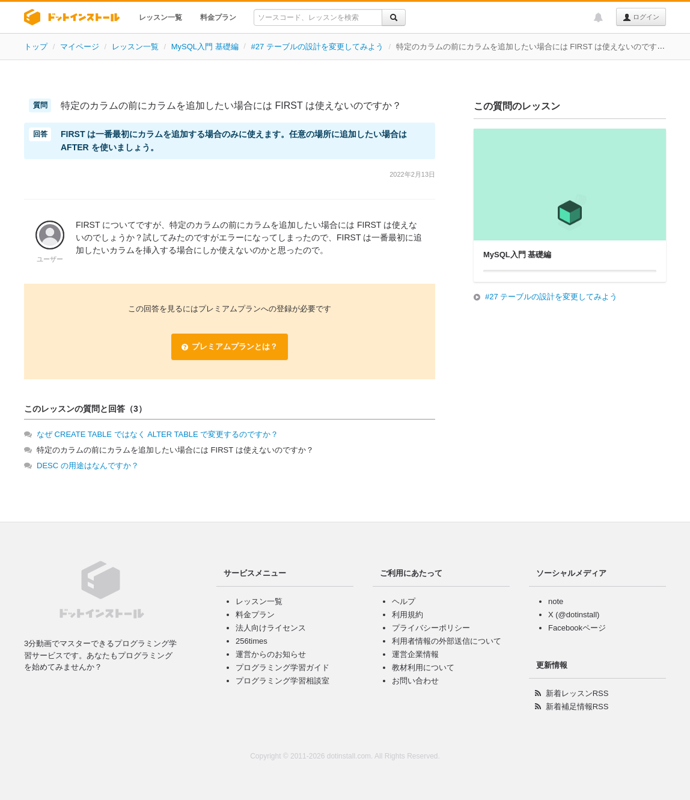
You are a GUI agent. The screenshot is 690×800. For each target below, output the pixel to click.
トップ (35, 46)
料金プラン (218, 17)
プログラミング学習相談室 (282, 680)
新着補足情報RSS (577, 706)
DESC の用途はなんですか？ (88, 465)
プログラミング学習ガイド (282, 667)
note (555, 601)
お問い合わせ (415, 680)
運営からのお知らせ (271, 654)
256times (251, 641)
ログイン (641, 17)
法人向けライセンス (271, 627)
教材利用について (423, 667)
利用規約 (407, 614)
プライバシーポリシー (431, 627)
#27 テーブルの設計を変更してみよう (317, 46)
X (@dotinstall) (573, 614)
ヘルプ (403, 601)
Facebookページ (577, 627)
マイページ (79, 46)
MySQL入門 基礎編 (205, 46)
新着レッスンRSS (577, 693)
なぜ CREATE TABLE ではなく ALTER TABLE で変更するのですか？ (157, 434)
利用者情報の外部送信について (446, 641)
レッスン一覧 (160, 17)
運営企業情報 (415, 654)
